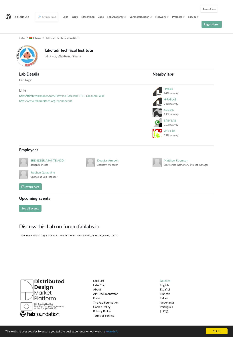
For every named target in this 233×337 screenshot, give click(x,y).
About (97, 289)
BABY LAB (170, 120)
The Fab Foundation (106, 302)
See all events (30, 208)
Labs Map (99, 285)
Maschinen (88, 16)
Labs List (98, 280)
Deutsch (165, 280)
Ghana (35, 38)
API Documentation (106, 293)
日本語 (164, 311)
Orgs (75, 16)
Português (166, 306)
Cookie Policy (101, 306)
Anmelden (209, 9)
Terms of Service (103, 315)
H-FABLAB (170, 99)
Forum (193, 16)
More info (112, 331)
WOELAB (169, 131)
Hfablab (168, 88)
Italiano (164, 298)
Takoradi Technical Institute (63, 38)
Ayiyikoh (169, 110)
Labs (65, 16)
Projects (178, 16)
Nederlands (167, 302)
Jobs (101, 16)
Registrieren (212, 24)
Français (165, 293)
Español (165, 289)
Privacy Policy (102, 311)
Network (161, 16)
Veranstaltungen (140, 16)
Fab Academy (116, 16)
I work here (30, 186)
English (164, 285)
